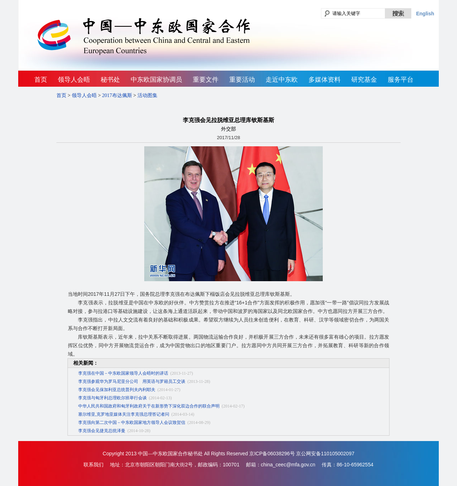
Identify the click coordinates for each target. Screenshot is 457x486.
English (425, 13)
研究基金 (364, 79)
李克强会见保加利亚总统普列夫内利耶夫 (116, 389)
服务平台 (400, 79)
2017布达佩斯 (117, 95)
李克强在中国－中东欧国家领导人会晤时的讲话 (123, 373)
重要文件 (206, 79)
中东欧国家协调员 (156, 79)
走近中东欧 (282, 79)
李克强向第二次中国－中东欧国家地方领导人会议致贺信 (131, 422)
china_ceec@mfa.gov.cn (288, 464)
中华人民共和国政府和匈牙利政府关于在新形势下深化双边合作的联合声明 (149, 406)
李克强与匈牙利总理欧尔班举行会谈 (112, 397)
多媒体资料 (324, 79)
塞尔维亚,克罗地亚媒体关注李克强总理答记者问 (123, 414)
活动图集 (147, 95)
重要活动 (242, 79)
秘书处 (110, 79)
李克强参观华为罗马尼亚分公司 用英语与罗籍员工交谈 (131, 381)
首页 (40, 79)
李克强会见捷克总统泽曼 (101, 430)
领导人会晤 (74, 79)
